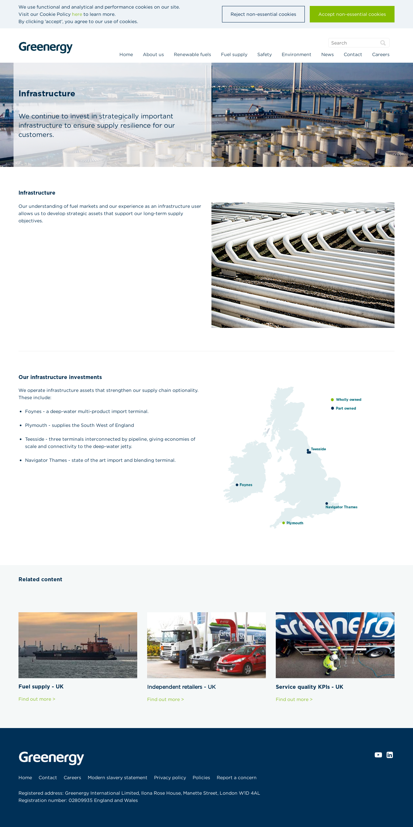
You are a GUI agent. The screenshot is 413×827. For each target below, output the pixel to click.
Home (126, 54)
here (77, 14)
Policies (201, 777)
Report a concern (237, 777)
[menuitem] (126, 55)
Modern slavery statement (117, 777)
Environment (296, 54)
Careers (381, 54)
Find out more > (36, 699)
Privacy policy (170, 777)
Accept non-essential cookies (352, 14)
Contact (353, 54)
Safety (264, 54)
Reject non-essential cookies (263, 14)
